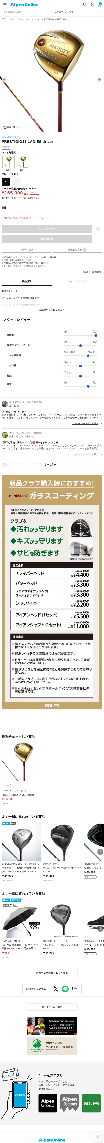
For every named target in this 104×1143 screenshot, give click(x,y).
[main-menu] (5, 5)
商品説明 (26, 281)
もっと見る (50, 464)
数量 (4, 207)
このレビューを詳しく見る (85, 423)
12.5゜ (22, 163)
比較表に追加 (27, 249)
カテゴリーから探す (52, 1007)
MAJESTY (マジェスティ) (15, 137)
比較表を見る (77, 249)
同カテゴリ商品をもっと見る (52, 972)
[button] (5, 80)
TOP (3, 19)
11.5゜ (8, 163)
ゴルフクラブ (23, 19)
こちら (29, 260)
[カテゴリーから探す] (77, 12)
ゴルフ (11, 19)
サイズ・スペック (77, 281)
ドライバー (36, 19)
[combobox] (26, 12)
